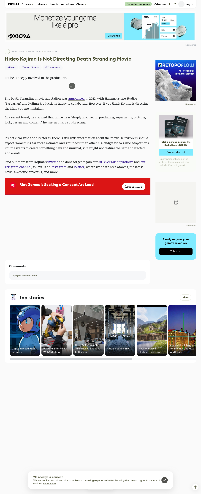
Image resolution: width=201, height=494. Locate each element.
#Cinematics (52, 67)
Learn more (49, 483)
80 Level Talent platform (115, 162)
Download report (176, 152)
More (185, 297)
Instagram (59, 167)
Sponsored (190, 104)
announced (76, 98)
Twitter (52, 162)
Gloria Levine (17, 51)
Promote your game (138, 4)
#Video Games (30, 67)
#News (11, 67)
